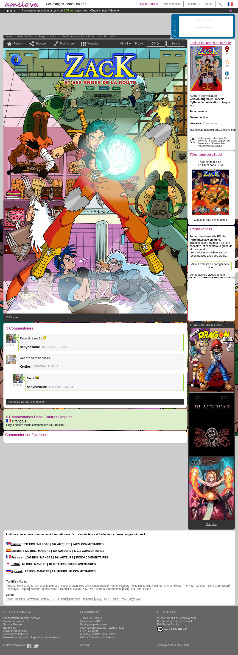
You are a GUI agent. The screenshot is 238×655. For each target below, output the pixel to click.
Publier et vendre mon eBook (175, 621)
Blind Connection (218, 585)
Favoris (18, 43)
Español (14, 550)
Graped (24, 589)
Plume (147, 589)
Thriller (115, 599)
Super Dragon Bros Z (74, 585)
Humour (62, 599)
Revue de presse (13, 621)
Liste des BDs (25, 36)
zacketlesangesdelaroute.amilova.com (213, 129)
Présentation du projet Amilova (22, 618)
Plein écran (67, 43)
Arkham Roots (172, 585)
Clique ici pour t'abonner (105, 10)
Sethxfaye (12, 589)
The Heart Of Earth (194, 585)
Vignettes (93, 43)
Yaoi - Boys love (131, 599)
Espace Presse (12, 624)
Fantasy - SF (47, 599)
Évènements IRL (90, 621)
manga (41, 36)
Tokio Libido (138, 585)
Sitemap (85, 645)
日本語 (13, 564)
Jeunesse (74, 599)
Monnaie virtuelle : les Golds (97, 634)
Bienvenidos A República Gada (61, 589)
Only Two (87, 589)
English (14, 544)
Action (53, 36)
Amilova (11, 585)
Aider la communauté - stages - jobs (102, 627)
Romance (88, 599)
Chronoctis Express (47, 585)
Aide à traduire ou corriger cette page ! (210, 266)
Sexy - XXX (102, 599)
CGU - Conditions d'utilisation (98, 637)
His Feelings (154, 585)
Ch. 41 (102, 36)
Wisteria (35, 589)
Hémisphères (25, 585)
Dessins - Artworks (26, 599)
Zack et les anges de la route (78, 36)
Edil (125, 589)
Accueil (9, 36)
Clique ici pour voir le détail (210, 220)
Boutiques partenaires (93, 624)
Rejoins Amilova (148, 4)
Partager (41, 43)
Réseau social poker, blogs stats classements (31, 637)
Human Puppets (119, 585)
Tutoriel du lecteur (91, 618)
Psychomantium (98, 585)
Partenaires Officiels (15, 634)
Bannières (9, 627)
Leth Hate (135, 589)
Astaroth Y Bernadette (108, 589)
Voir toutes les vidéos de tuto (207, 274)
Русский (14, 571)
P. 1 (113, 36)
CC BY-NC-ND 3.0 (172, 629)
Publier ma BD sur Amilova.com (176, 618)
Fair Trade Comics (168, 624)
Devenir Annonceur (15, 631)
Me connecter (172, 4)
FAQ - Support (89, 631)
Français (16, 421)
